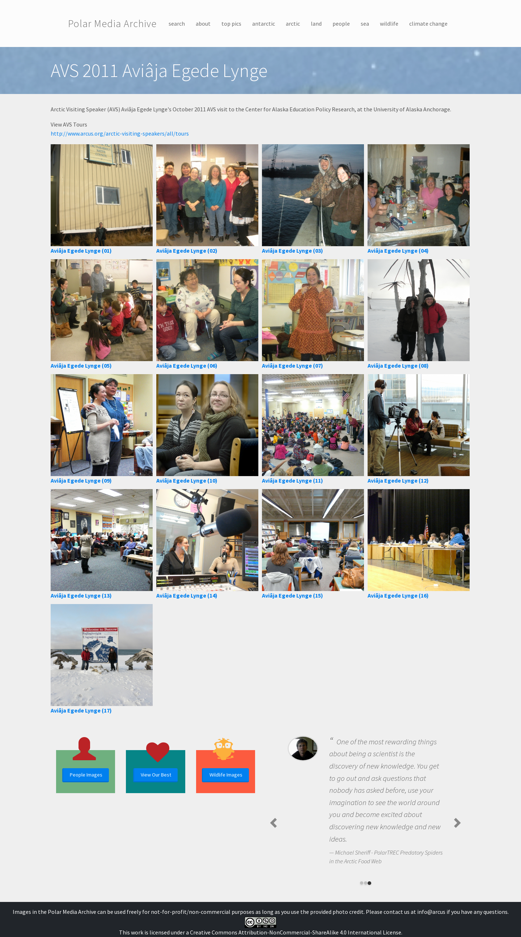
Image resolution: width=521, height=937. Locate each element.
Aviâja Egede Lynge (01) (81, 250)
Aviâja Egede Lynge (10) (186, 480)
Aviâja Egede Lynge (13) (81, 595)
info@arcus (431, 911)
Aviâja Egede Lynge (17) (81, 710)
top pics (231, 23)
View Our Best (156, 774)
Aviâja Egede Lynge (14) (186, 595)
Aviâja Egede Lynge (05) (81, 365)
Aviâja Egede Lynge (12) (398, 480)
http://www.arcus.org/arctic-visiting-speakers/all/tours (120, 133)
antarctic (263, 23)
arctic (293, 23)
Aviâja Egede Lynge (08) (398, 365)
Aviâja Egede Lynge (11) (292, 480)
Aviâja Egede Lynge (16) (398, 595)
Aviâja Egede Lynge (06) (186, 365)
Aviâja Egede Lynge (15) (292, 595)
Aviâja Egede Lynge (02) (186, 250)
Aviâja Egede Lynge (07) (292, 365)
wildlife (389, 23)
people (341, 23)
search (177, 23)
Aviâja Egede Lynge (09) (81, 480)
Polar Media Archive (112, 23)
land (316, 23)
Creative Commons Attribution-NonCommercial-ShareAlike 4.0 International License (295, 932)
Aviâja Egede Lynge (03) (292, 250)
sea (365, 23)
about (203, 23)
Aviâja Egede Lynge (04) (398, 250)
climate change (428, 23)
